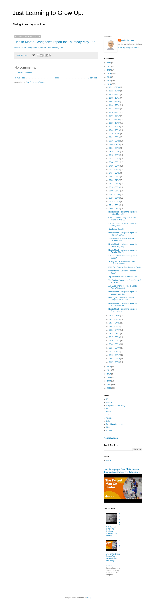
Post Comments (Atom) (35, 82)
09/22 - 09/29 (114, 137)
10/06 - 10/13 (114, 130)
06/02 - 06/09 (114, 194)
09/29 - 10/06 (114, 134)
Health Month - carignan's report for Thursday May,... (122, 234)
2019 (109, 73)
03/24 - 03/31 (114, 333)
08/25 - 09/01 (114, 152)
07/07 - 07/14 (114, 177)
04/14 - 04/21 (114, 323)
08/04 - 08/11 (114, 162)
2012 (109, 367)
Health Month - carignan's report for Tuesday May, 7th (122, 251)
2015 (109, 77)
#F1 (107, 409)
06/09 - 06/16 (114, 191)
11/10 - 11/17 (114, 112)
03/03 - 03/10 (114, 344)
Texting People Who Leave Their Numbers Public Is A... (121, 262)
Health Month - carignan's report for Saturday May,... (122, 310)
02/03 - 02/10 (114, 359)
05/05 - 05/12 (114, 209)
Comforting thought (116, 229)
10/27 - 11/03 (114, 119)
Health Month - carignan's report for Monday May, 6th (122, 293)
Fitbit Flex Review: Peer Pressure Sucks (124, 267)
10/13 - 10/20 (114, 126)
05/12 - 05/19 (114, 205)
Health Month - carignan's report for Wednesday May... (122, 245)
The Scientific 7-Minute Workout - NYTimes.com (121, 239)
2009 (109, 377)
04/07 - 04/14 (114, 326)
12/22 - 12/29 (114, 91)
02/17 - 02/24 (114, 351)
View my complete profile (128, 48)
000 (107, 415)
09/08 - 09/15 (114, 144)
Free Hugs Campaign (115, 424)
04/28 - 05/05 (114, 316)
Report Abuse (111, 438)
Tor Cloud (110, 566)
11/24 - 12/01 (114, 105)
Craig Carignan (128, 40)
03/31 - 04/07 (114, 330)
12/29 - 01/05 (114, 87)
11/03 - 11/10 (114, 116)
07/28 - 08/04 (114, 166)
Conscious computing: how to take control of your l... (122, 218)
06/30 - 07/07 (114, 180)
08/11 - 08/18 (114, 159)
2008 (109, 381)
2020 (109, 70)
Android (109, 418)
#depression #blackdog (115, 405)
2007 (109, 384)
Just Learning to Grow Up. (48, 12)
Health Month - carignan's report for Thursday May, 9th (54, 42)
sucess (109, 430)
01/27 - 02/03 (114, 362)
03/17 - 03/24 (114, 337)
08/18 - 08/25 (114, 155)
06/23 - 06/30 (114, 184)
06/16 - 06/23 (114, 187)
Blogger (90, 598)
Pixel (108, 427)
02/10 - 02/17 (114, 355)
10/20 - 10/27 (114, 123)
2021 (109, 66)
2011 (109, 370)
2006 (109, 388)
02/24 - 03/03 (114, 348)
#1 (107, 399)
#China (109, 402)
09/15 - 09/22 (114, 141)
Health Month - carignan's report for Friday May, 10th (122, 213)
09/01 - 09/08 (114, 148)
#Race (109, 412)
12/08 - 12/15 (114, 98)
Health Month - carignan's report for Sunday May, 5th (122, 304)
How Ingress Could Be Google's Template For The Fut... (121, 298)
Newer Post (20, 78)
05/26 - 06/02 (114, 198)
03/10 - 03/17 (114, 341)
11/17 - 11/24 (114, 109)
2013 (109, 84)
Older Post (92, 78)
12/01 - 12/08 (114, 101)
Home (56, 78)
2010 (109, 374)
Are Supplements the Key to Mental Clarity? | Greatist (122, 287)
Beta (108, 421)
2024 (109, 63)
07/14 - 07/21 (114, 173)
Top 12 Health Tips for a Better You (122, 277)
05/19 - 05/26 (114, 201)
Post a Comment (25, 72)
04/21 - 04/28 (114, 319)
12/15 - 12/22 (114, 94)
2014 (109, 81)
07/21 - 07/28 (114, 169)
